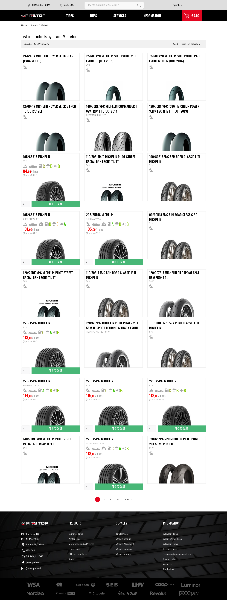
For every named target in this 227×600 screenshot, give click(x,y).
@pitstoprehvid (31, 568)
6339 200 (69, 4)
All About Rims (170, 544)
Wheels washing (124, 549)
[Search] (114, 5)
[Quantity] (25, 204)
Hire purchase (170, 549)
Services (119, 15)
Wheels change (123, 539)
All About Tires (170, 534)
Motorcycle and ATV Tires (81, 544)
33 (118, 499)
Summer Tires (76, 534)
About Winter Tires (172, 539)
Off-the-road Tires (78, 554)
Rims (93, 15)
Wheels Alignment (125, 544)
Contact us (168, 569)
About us (167, 564)
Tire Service (122, 534)
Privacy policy (170, 559)
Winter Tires (75, 539)
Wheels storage (123, 554)
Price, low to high (191, 44)
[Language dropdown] (177, 5)
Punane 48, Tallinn (40, 4)
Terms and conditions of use (177, 554)
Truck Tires (74, 549)
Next (128, 499)
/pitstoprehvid (30, 562)
